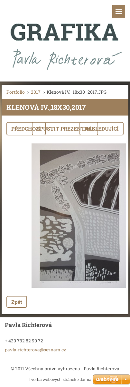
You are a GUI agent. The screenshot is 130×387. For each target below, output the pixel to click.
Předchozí (26, 128)
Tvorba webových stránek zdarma (60, 379)
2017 (36, 92)
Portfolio (15, 92)
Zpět (16, 301)
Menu (118, 11)
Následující (101, 128)
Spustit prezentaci (65, 128)
